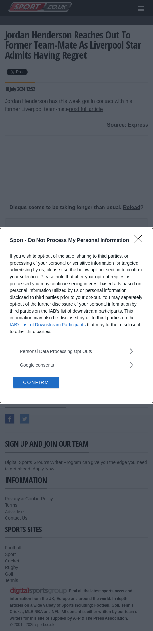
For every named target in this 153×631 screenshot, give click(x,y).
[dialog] (76, 315)
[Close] (140, 241)
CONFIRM (36, 382)
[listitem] (76, 351)
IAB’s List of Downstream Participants (48, 324)
